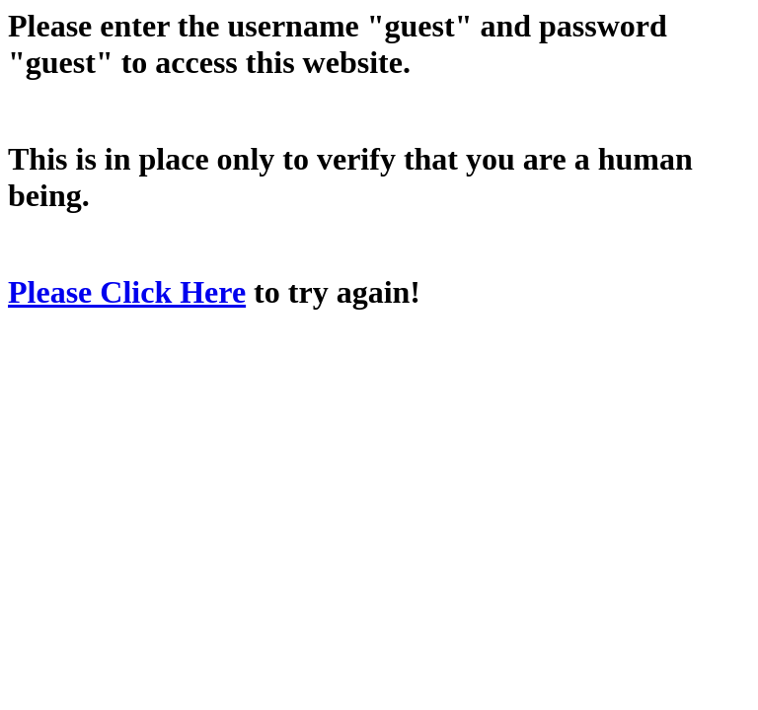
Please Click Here (127, 292)
